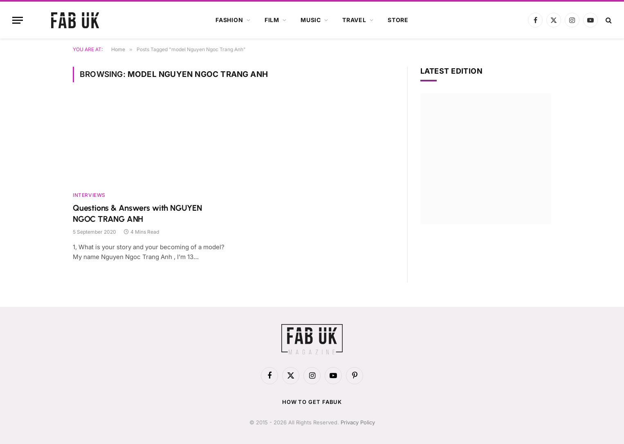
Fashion (229, 19)
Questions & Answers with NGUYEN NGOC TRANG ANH (137, 213)
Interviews (89, 195)
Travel (354, 19)
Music (311, 19)
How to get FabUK (312, 402)
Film (272, 19)
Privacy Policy (358, 422)
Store (398, 19)
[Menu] (17, 20)
